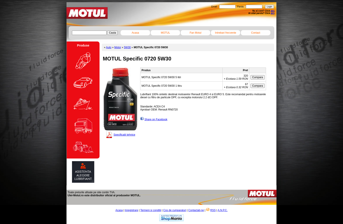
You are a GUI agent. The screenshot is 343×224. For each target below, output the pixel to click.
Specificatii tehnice (124, 134)
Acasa (135, 32)
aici (273, 11)
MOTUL (165, 32)
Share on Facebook (155, 119)
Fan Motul (195, 32)
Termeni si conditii (150, 210)
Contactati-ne (196, 210)
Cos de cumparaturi (174, 210)
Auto (108, 47)
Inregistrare (131, 210)
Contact (255, 32)
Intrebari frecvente (225, 32)
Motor (117, 47)
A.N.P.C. (223, 210)
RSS (213, 210)
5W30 (127, 47)
